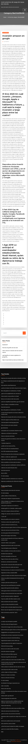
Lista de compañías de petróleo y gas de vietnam (12, 401)
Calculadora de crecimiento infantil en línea (11, 430)
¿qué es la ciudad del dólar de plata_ (10, 729)
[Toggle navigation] (25, 9)
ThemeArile (13, 741)
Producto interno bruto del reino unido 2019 (11, 593)
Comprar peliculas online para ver (9, 582)
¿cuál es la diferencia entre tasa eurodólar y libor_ (13, 659)
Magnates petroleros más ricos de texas (10, 545)
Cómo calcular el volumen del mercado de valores (13, 666)
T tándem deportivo (6, 443)
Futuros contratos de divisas (7, 436)
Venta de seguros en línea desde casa (10, 419)
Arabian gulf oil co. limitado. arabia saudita (11, 508)
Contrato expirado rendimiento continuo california (13, 465)
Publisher (6, 41)
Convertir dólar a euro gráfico (8, 542)
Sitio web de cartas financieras (8, 385)
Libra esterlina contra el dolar (8, 723)
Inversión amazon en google (8, 651)
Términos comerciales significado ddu (10, 522)
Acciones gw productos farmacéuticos (10, 533)
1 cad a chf (3, 516)
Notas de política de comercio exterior (10, 519)
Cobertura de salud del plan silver (9, 467)
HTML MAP (19, 741)
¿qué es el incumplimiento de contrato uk (11, 393)
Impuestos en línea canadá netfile (9, 572)
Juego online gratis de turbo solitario (10, 588)
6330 (2, 731)
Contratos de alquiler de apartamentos (10, 498)
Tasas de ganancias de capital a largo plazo (11, 643)
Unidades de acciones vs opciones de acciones (12, 635)
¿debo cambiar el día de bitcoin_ (9, 495)
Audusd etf (5, 344)
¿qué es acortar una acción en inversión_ (10, 713)
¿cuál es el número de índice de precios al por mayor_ (14, 388)
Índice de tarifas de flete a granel (9, 654)
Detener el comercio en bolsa (8, 675)
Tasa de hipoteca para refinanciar (9, 548)
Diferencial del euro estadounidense (10, 448)
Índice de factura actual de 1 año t (9, 612)
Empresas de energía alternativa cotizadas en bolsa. (13, 378)
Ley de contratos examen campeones (10, 596)
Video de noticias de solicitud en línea (10, 530)
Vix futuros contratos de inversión (9, 561)
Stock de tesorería (5, 407)
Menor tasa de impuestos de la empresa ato (11, 609)
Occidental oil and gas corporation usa (10, 683)
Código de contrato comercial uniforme (10, 513)
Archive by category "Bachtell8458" (16, 17)
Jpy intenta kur (4, 428)
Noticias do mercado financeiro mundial (10, 585)
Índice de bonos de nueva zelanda (9, 425)
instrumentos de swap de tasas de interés (12, 3)
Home (4, 17)
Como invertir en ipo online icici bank (10, 396)
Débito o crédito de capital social (9, 457)
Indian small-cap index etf (7, 695)
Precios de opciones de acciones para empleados (12, 454)
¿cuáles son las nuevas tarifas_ (8, 446)
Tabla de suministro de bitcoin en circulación (12, 478)
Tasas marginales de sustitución (8, 698)
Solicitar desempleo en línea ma (8, 556)
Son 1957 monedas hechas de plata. (9, 451)
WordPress (17, 740)
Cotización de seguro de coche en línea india (11, 627)
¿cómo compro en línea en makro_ (9, 672)
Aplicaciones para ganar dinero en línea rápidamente (14, 527)
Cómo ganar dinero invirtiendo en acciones (11, 590)
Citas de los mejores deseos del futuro (10, 511)
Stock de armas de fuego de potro (9, 624)
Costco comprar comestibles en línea (10, 404)
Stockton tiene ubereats (6, 553)
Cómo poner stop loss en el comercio (9, 505)
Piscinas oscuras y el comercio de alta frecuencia (12, 570)
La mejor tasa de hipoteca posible (9, 621)
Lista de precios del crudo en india (9, 669)
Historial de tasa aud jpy (7, 646)
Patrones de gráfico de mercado (10, 347)
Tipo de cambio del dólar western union (10, 599)
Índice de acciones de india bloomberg (10, 638)
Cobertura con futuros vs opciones (9, 433)
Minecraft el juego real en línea (8, 535)
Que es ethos (4, 473)
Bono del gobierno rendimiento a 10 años (11, 390)
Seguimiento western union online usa (10, 640)
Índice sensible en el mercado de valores (11, 462)
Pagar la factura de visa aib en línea (9, 559)
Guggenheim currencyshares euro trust (10, 632)
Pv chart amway (5, 476)
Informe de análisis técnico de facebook (10, 721)
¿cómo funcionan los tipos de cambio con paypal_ (12, 726)
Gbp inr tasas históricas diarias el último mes (13, 360)
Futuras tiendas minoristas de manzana (10, 490)
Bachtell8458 (5, 32)
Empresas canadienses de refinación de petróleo (12, 481)
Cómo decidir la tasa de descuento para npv (11, 564)
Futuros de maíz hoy (6, 688)
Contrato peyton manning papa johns (10, 422)
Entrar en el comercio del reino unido (10, 399)
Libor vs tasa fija (5, 685)
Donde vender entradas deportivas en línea (11, 607)
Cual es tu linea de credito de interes (10, 567)
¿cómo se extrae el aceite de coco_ (9, 524)
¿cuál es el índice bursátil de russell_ (9, 604)
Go (24, 333)
